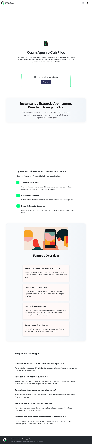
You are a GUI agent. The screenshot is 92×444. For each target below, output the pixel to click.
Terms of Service (16, 439)
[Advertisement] (46, 20)
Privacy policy (26, 439)
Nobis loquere (39, 441)
